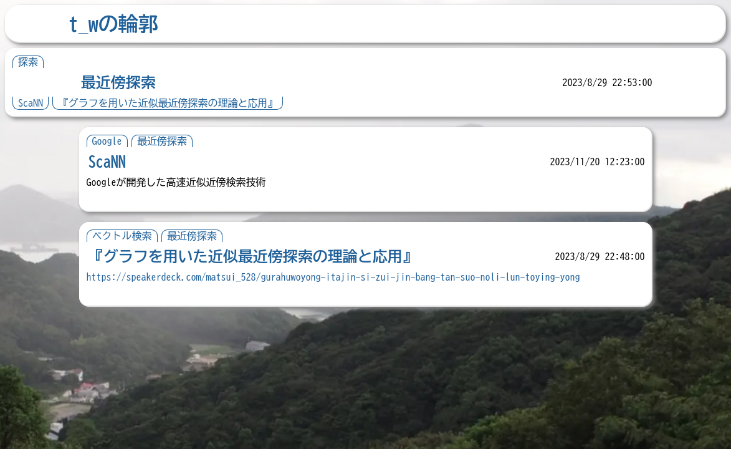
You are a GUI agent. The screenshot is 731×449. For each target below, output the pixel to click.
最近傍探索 (118, 82)
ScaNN (30, 103)
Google (107, 141)
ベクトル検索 (122, 236)
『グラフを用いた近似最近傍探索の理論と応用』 (167, 103)
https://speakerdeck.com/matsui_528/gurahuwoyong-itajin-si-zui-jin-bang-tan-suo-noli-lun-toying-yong (333, 277)
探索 (28, 62)
